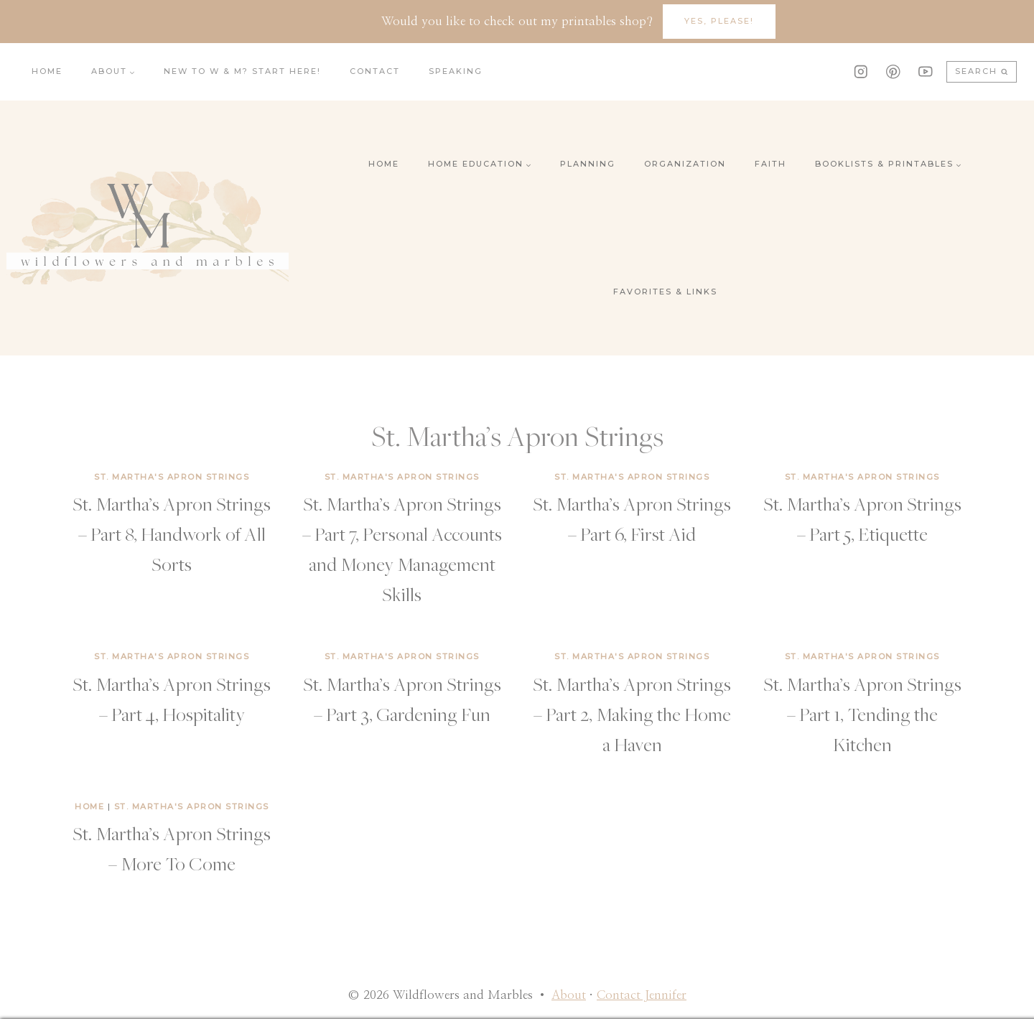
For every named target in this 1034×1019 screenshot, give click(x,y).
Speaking (456, 71)
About (568, 995)
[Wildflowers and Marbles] (147, 228)
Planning (587, 164)
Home (47, 71)
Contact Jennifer (641, 995)
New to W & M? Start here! (242, 71)
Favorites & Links (665, 292)
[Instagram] (861, 71)
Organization (685, 164)
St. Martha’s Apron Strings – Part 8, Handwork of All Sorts (172, 533)
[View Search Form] (981, 72)
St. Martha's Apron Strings (171, 477)
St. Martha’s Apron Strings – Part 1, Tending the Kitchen (862, 713)
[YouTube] (925, 71)
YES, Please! (719, 21)
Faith (770, 164)
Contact (375, 71)
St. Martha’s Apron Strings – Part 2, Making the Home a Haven (632, 713)
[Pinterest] (893, 71)
